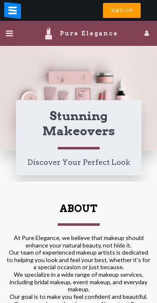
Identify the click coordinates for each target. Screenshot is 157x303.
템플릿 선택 (122, 10)
